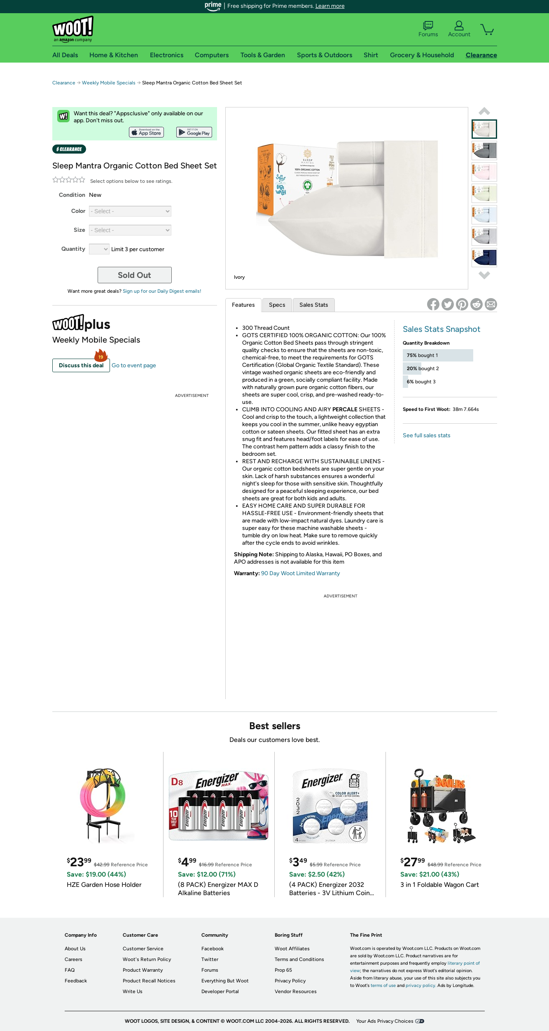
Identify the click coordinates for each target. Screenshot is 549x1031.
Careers (73, 959)
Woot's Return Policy (147, 959)
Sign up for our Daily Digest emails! (162, 291)
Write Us (133, 991)
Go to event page (134, 365)
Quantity (73, 248)
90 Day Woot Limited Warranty (300, 573)
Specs (277, 304)
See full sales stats (427, 435)
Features (243, 304)
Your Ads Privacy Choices (385, 1021)
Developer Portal (220, 991)
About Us (75, 949)
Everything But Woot (225, 981)
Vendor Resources (296, 991)
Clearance (63, 83)
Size (79, 229)
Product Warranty (143, 970)
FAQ (70, 970)
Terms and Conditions (299, 959)
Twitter (209, 959)
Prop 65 (283, 970)
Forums (428, 29)
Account (459, 29)
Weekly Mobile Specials (108, 83)
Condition (72, 194)
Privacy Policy (290, 981)
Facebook (212, 949)
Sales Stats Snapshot (442, 329)
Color (78, 211)
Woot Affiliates (292, 949)
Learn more (330, 5)
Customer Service (143, 949)
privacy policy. (421, 985)
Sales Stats (313, 304)
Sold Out (134, 275)
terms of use (383, 985)
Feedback (76, 981)
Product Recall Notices (149, 981)
